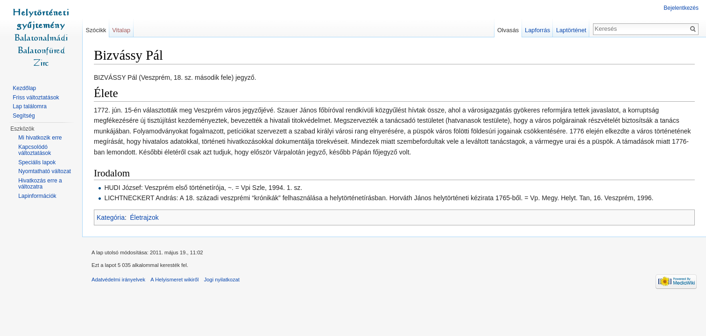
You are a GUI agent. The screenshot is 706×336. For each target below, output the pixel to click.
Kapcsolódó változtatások (34, 150)
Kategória (111, 217)
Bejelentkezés (681, 8)
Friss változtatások (36, 97)
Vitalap (121, 30)
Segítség (24, 115)
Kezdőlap (24, 88)
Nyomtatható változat (44, 171)
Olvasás (508, 30)
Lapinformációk (37, 196)
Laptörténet (571, 30)
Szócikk (95, 30)
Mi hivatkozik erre (40, 137)
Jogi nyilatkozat (222, 279)
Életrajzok (144, 217)
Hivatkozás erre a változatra (40, 183)
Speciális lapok (37, 162)
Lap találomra (30, 106)
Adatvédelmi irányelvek (118, 279)
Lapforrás (537, 30)
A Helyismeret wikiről (174, 279)
